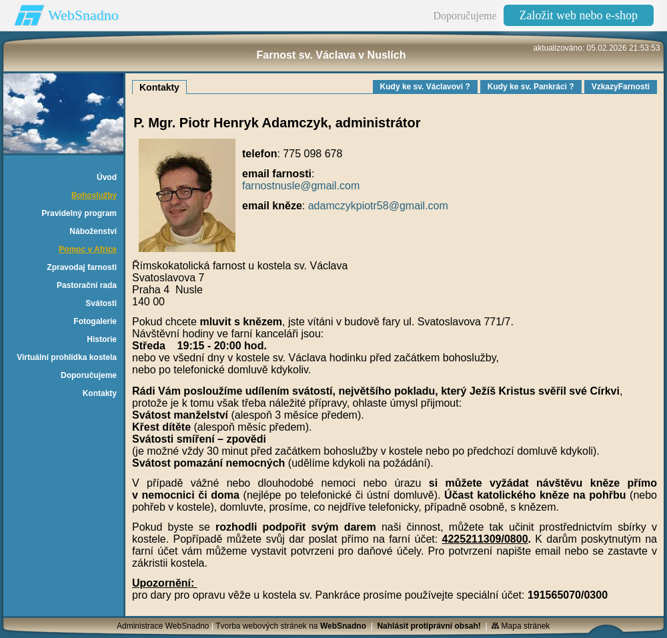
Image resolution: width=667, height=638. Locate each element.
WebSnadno (83, 15)
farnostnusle (271, 185)
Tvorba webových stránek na (290, 626)
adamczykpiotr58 (348, 205)
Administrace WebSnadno (163, 626)
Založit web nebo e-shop (579, 15)
